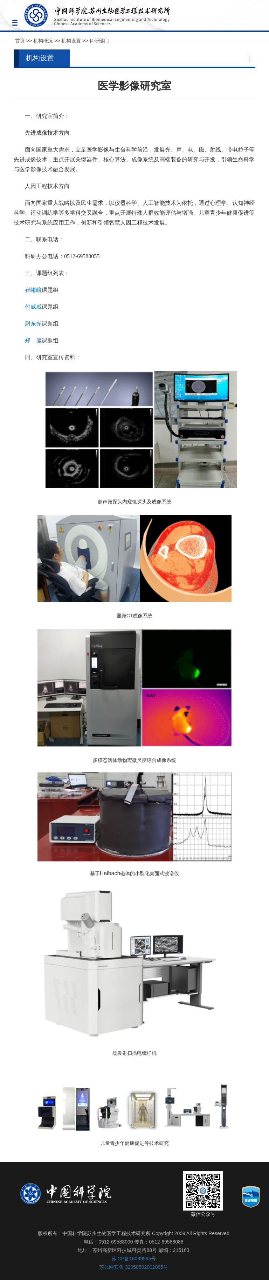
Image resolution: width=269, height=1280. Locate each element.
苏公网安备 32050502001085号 (133, 1267)
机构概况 (43, 40)
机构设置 (71, 40)
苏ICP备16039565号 (133, 1258)
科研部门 (99, 40)
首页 (20, 40)
